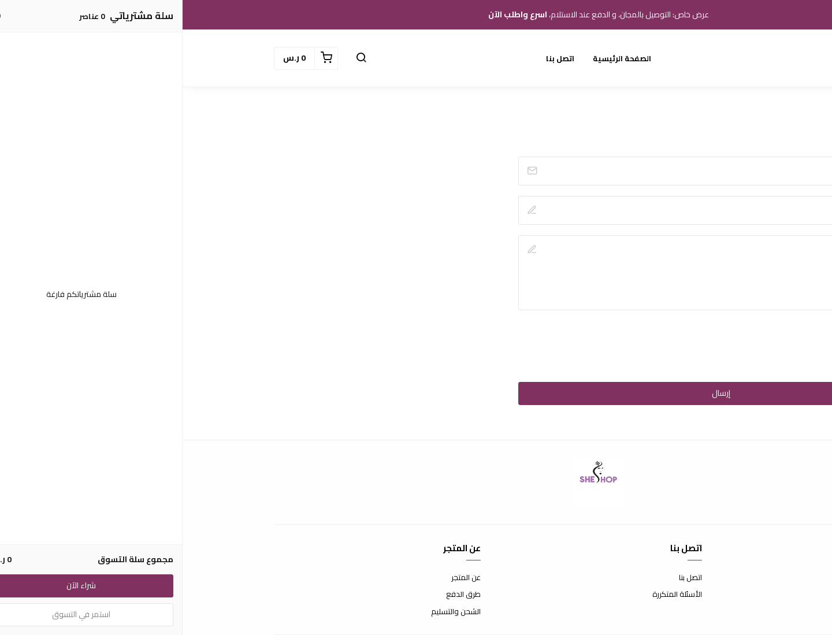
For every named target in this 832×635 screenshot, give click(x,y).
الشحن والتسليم (273, 612)
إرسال (538, 392)
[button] (178, 58)
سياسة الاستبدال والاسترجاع (696, 594)
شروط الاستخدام (714, 578)
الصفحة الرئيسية (439, 58)
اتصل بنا (377, 58)
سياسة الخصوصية (712, 612)
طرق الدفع (280, 594)
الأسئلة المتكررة (494, 594)
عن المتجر (283, 578)
